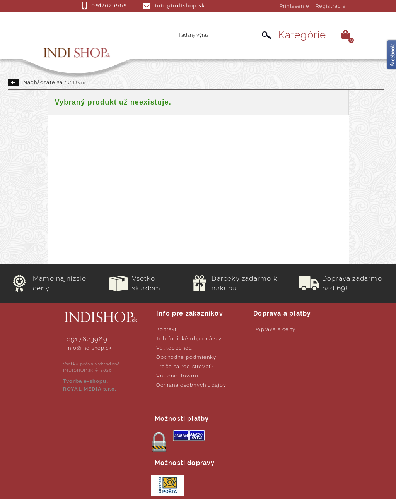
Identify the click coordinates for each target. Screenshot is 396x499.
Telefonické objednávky (189, 338)
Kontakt (166, 329)
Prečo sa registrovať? (184, 366)
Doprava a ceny (274, 329)
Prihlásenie (294, 6)
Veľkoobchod (174, 348)
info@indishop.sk (89, 348)
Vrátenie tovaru (177, 376)
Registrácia (331, 6)
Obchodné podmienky (186, 357)
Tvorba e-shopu (85, 381)
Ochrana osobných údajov (191, 385)
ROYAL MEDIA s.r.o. (90, 389)
